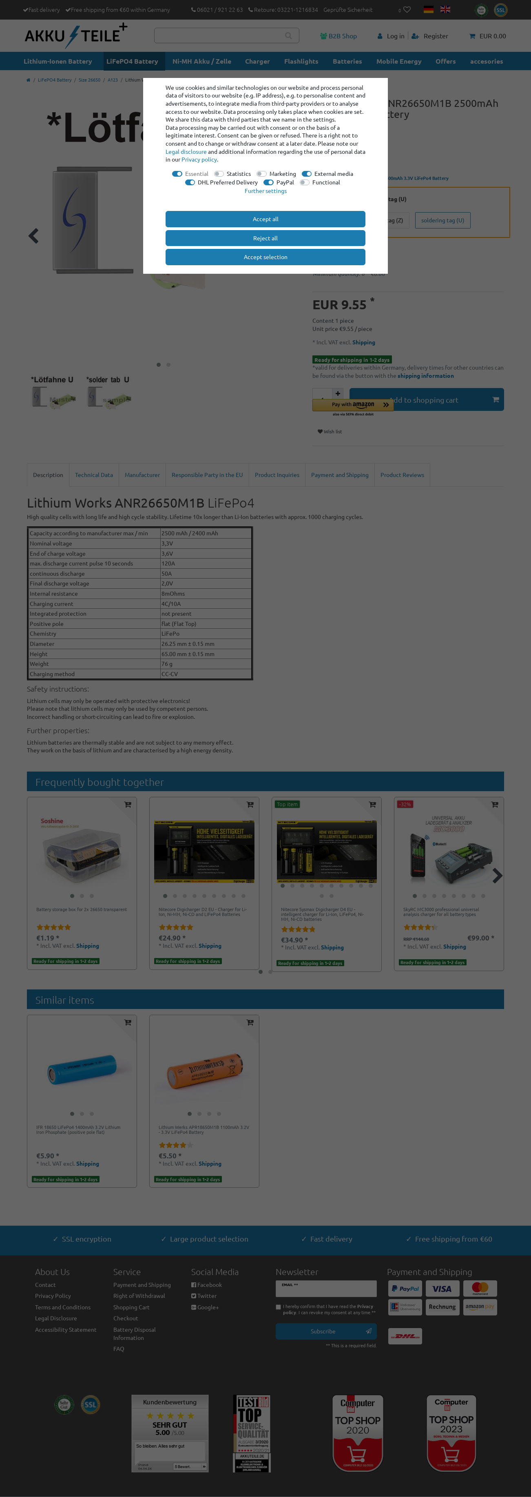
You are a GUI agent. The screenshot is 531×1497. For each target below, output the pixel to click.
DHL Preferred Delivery (228, 182)
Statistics (239, 173)
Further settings (266, 190)
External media (333, 173)
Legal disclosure (186, 151)
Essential (196, 173)
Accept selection (266, 256)
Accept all (266, 218)
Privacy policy (199, 159)
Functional (326, 182)
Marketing (283, 173)
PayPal (285, 182)
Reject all (265, 238)
